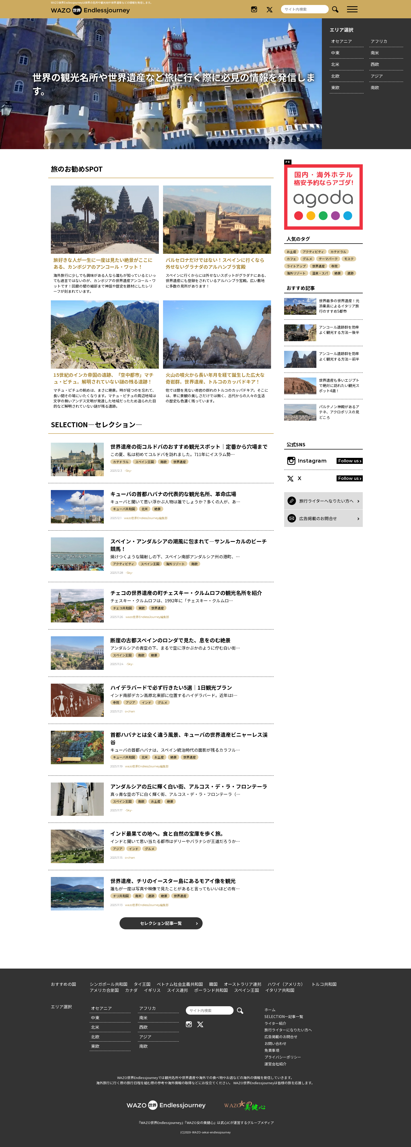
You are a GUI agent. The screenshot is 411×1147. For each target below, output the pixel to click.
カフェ (291, 258)
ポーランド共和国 (211, 990)
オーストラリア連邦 (242, 984)
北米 (335, 64)
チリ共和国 (121, 895)
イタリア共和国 (279, 990)
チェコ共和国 (122, 608)
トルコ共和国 (324, 984)
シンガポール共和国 (108, 984)
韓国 (213, 984)
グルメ (162, 702)
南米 (375, 52)
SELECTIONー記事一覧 (283, 1016)
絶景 (157, 509)
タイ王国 (142, 984)
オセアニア (341, 41)
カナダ (131, 990)
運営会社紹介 (275, 1063)
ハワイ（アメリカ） (286, 984)
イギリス (152, 990)
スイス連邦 (177, 990)
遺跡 (151, 895)
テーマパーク (328, 258)
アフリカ (379, 41)
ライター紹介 (275, 1023)
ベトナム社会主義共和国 (180, 984)
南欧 (375, 87)
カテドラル (121, 461)
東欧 (335, 87)
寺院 (116, 702)
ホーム (269, 1009)
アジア (377, 76)
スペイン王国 (144, 461)
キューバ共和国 (124, 509)
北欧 (335, 76)
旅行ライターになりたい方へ (288, 1029)
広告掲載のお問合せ (281, 1036)
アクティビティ (123, 563)
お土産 (159, 757)
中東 (335, 52)
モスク (349, 258)
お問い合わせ (275, 1043)
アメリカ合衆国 (104, 990)
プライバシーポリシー (282, 1057)
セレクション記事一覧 (161, 923)
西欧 (375, 64)
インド (146, 702)
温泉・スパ (320, 273)
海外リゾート (175, 563)
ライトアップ (296, 266)
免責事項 (271, 1050)
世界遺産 (179, 461)
